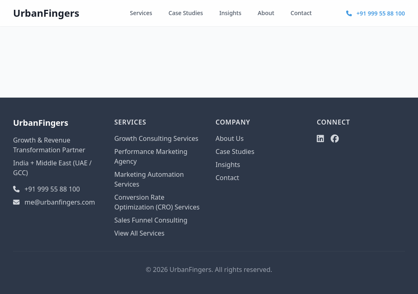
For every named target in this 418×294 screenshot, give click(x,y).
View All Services (139, 233)
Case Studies (186, 13)
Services (141, 13)
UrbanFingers (46, 13)
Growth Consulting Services (156, 138)
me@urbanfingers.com (54, 202)
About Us (230, 138)
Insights (230, 13)
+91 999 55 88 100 (375, 13)
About (266, 13)
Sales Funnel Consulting (150, 220)
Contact (301, 13)
